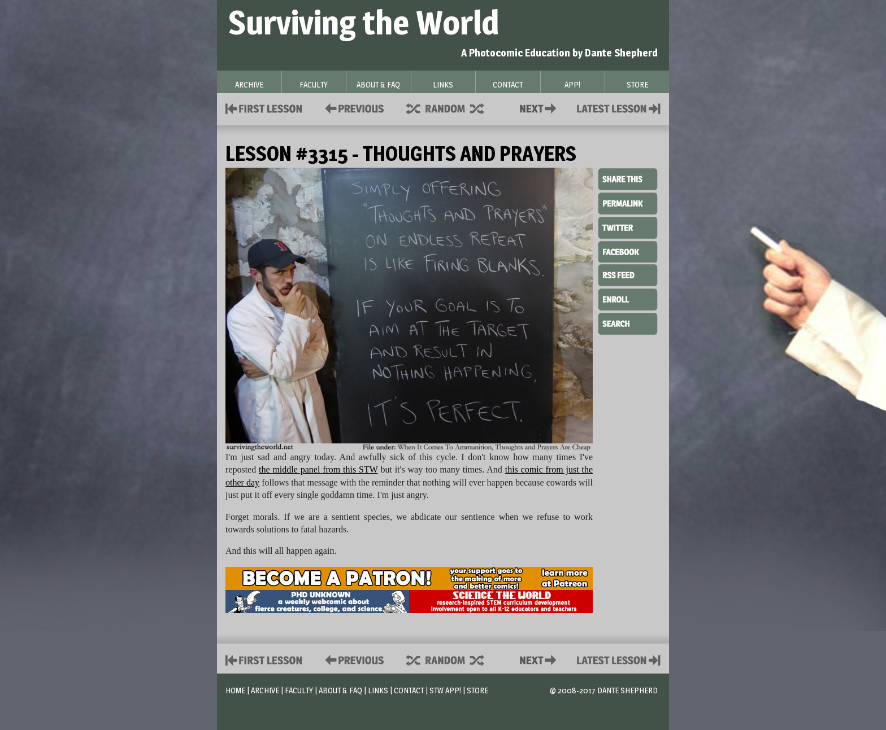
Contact (540, 107)
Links (378, 690)
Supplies (452, 107)
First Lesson (264, 107)
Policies (352, 107)
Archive (265, 690)
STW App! (445, 690)
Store (477, 690)
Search (628, 322)
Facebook (628, 251)
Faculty (299, 690)
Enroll (628, 298)
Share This (628, 179)
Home (235, 690)
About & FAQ (340, 690)
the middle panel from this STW (318, 469)
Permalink (628, 203)
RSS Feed (628, 274)
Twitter (628, 227)
